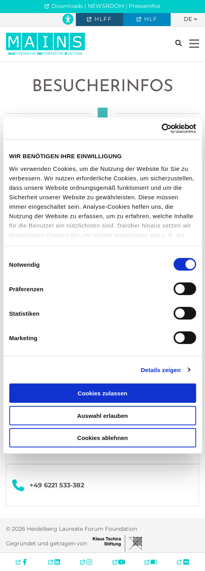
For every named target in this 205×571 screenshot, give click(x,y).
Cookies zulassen (103, 393)
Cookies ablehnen (102, 437)
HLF (150, 18)
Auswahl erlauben (102, 415)
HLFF (102, 18)
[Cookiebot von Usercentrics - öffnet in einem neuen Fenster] (161, 128)
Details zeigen (161, 369)
